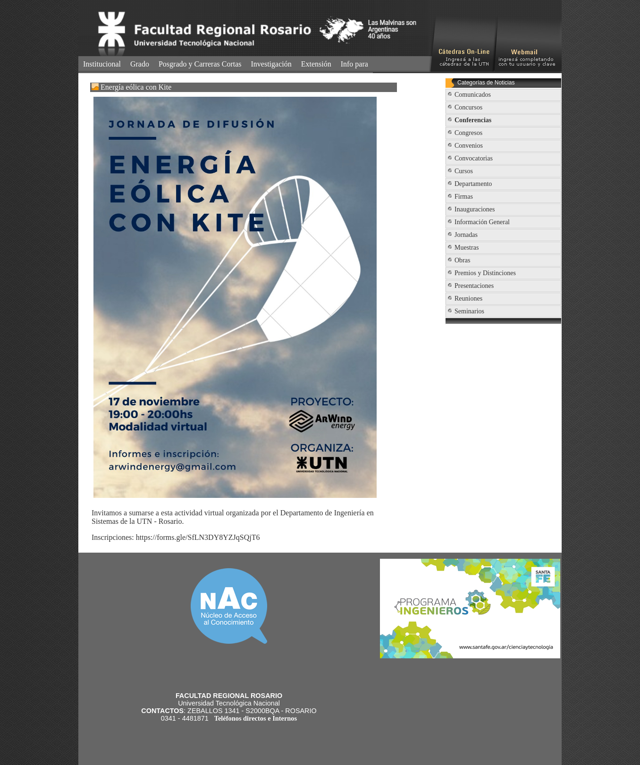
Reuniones (468, 298)
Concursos (468, 107)
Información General (482, 222)
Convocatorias (474, 158)
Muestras (467, 247)
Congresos (468, 132)
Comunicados (473, 94)
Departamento (473, 183)
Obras (462, 260)
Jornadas (466, 234)
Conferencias (473, 120)
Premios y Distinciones (485, 273)
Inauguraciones (475, 209)
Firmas (464, 196)
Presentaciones (474, 285)
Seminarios (469, 311)
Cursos (464, 171)
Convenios (469, 145)
